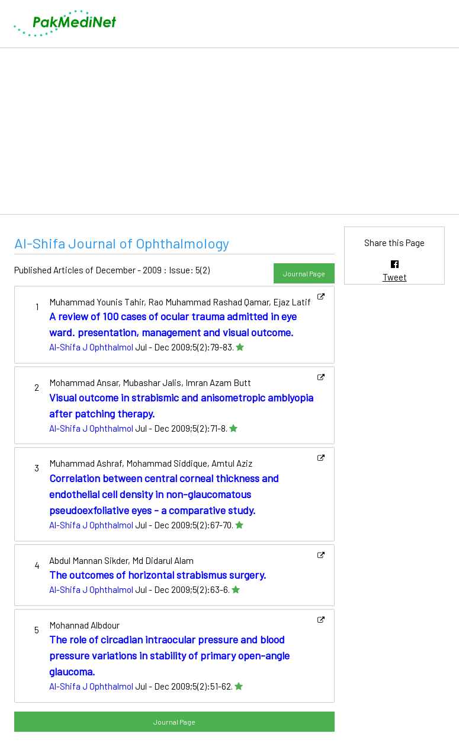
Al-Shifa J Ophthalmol (91, 347)
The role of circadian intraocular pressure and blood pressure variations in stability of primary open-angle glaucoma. (169, 655)
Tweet (395, 277)
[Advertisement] (229, 131)
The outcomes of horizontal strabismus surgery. (158, 574)
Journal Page (304, 273)
